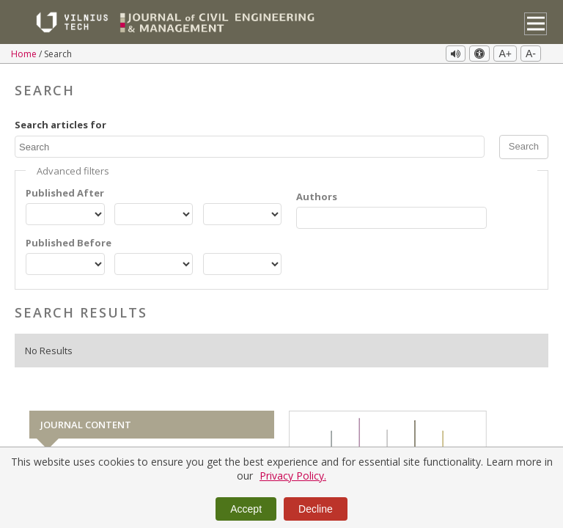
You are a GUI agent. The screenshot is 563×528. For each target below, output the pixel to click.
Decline (315, 509)
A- (531, 53)
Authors (316, 196)
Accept (246, 509)
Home (25, 54)
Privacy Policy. (293, 476)
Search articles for (60, 124)
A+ (505, 53)
